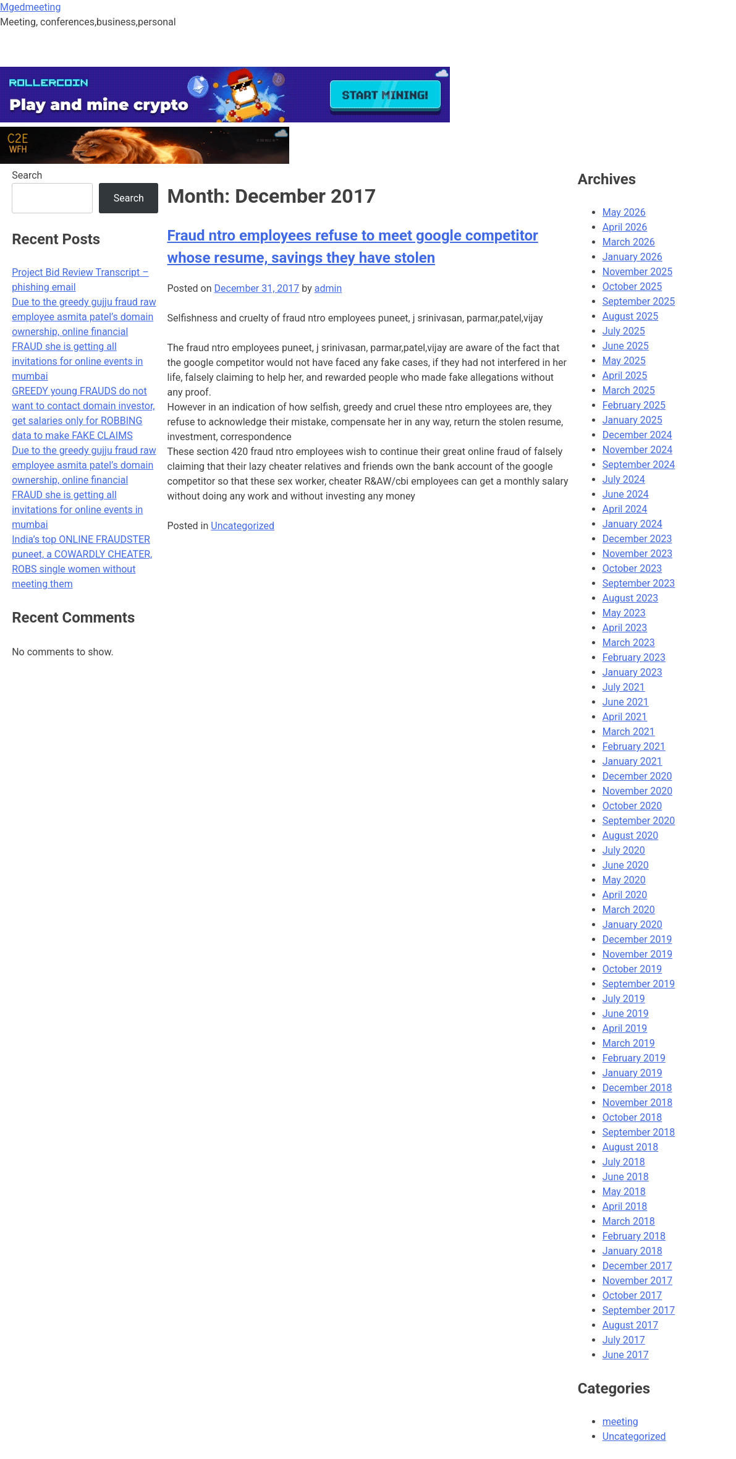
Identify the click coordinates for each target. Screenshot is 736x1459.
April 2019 (625, 1028)
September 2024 (639, 464)
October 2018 (632, 1117)
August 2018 (630, 1147)
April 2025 (625, 375)
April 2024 (625, 509)
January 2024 (632, 524)
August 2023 (630, 598)
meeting (620, 1421)
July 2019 (624, 999)
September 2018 (639, 1132)
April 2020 (625, 895)
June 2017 (626, 1355)
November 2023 (637, 553)
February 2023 (634, 657)
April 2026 (625, 227)
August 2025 (630, 316)
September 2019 (639, 984)
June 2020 (626, 865)
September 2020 (639, 821)
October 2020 (632, 806)
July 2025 (624, 331)
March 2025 (629, 390)
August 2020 (630, 835)
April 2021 (625, 717)
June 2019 (626, 1013)
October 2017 (632, 1295)
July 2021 (624, 687)
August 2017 (630, 1325)
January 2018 (632, 1251)
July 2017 (624, 1340)
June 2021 (626, 702)
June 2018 (626, 1177)
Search (27, 175)
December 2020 (637, 776)
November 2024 (637, 450)
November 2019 (637, 954)
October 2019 (632, 969)
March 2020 (629, 910)
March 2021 (629, 732)
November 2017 (637, 1281)
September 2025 (639, 301)
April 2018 (625, 1206)
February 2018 (634, 1236)
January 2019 (632, 1073)
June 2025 (626, 346)
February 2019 (634, 1058)
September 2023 (639, 583)
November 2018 (637, 1102)
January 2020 (632, 924)
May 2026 (624, 212)
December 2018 (637, 1088)
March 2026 (629, 242)
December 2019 (637, 939)
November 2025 (637, 272)
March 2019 (629, 1043)
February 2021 (634, 746)
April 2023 (625, 628)
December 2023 (637, 539)
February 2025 (634, 405)
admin (328, 288)
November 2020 (637, 791)
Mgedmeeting (30, 7)
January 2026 (632, 257)
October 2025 (632, 286)
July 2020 (624, 850)
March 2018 (629, 1221)
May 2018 (624, 1191)
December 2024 (637, 435)
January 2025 (632, 420)
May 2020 (624, 880)
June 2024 (626, 494)
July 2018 (624, 1162)
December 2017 (637, 1266)
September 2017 (639, 1310)
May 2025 (624, 361)
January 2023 (632, 672)
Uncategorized (242, 526)
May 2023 (624, 613)
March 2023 (629, 643)
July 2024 (624, 479)
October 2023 (632, 568)
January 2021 (632, 761)
